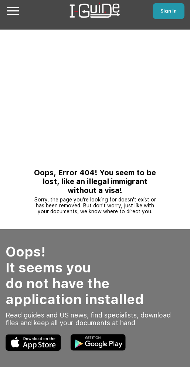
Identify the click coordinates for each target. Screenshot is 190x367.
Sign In (168, 11)
